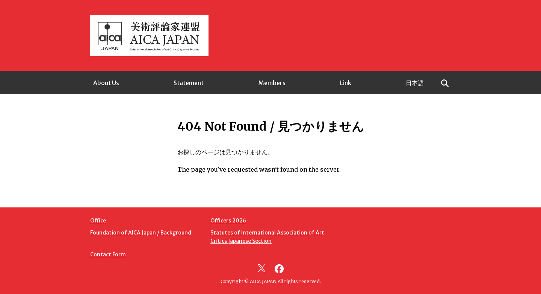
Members (272, 83)
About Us (106, 83)
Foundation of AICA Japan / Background (140, 232)
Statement (189, 83)
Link (345, 83)
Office (98, 220)
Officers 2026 (228, 220)
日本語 (415, 83)
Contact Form (108, 254)
